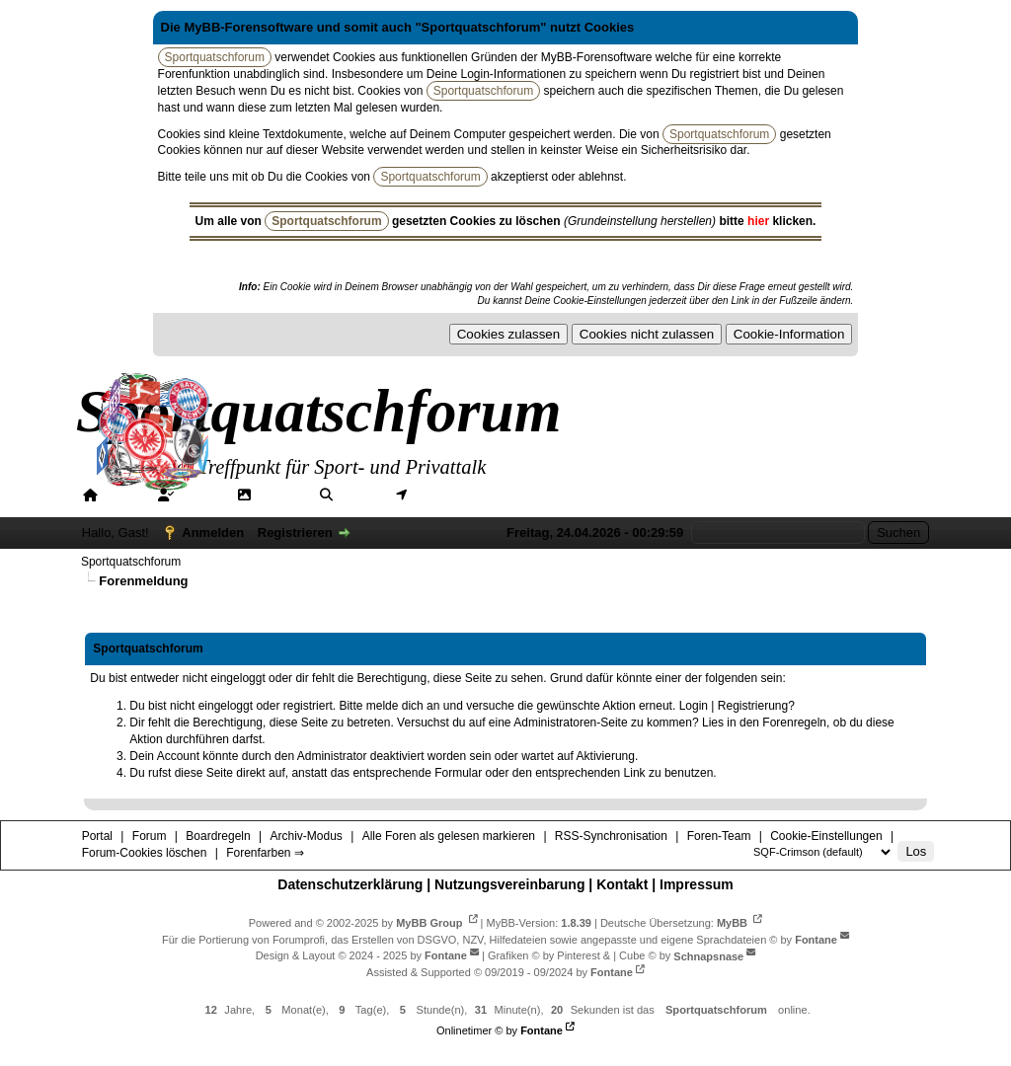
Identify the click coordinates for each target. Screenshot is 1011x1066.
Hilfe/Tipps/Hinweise (594, 494)
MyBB (732, 922)
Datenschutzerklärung (350, 884)
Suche (359, 494)
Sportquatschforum (131, 562)
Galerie (280, 494)
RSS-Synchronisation (611, 836)
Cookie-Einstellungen (826, 836)
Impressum (697, 884)
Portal (123, 494)
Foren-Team (719, 836)
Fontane (816, 939)
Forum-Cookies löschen (144, 853)
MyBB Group (429, 922)
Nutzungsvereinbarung (509, 884)
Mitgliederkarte (459, 494)
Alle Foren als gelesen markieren (448, 836)
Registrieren (295, 532)
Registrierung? (756, 706)
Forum (200, 494)
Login (693, 706)
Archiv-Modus (306, 836)
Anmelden (213, 532)
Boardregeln (218, 836)
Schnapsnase (708, 955)
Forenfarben (733, 494)
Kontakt (622, 884)
